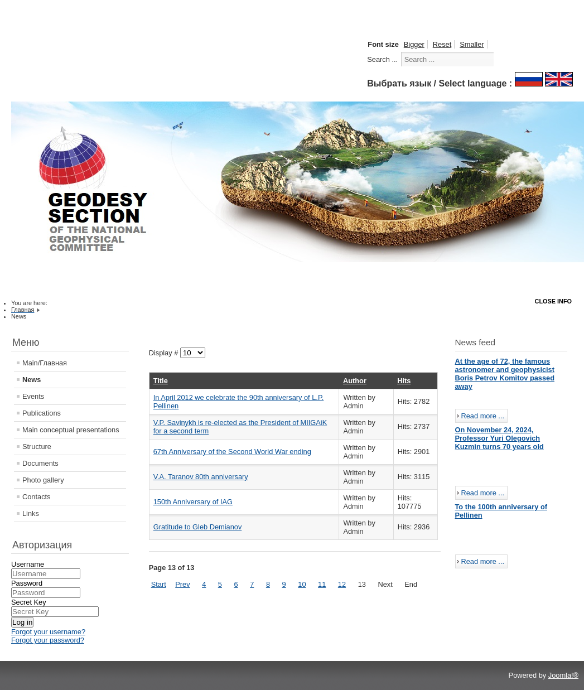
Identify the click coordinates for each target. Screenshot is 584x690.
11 (322, 584)
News (31, 379)
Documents (40, 463)
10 (302, 584)
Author (354, 381)
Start (158, 584)
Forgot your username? (48, 632)
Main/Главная (44, 363)
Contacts (36, 497)
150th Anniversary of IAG (193, 502)
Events (33, 396)
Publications (41, 413)
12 (342, 584)
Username (27, 564)
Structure (36, 446)
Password (26, 583)
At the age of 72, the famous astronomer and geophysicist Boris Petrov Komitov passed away (505, 373)
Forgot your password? (47, 640)
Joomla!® (563, 675)
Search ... (382, 59)
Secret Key (28, 602)
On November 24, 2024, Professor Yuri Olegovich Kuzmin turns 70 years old (499, 438)
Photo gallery (43, 480)
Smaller (472, 44)
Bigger (414, 44)
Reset (442, 44)
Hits (404, 381)
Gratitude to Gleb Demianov (197, 527)
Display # (164, 353)
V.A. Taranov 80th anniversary (200, 476)
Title (160, 381)
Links (30, 513)
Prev (182, 584)
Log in (22, 622)
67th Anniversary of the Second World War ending (232, 451)
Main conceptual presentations (70, 430)
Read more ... (483, 416)
